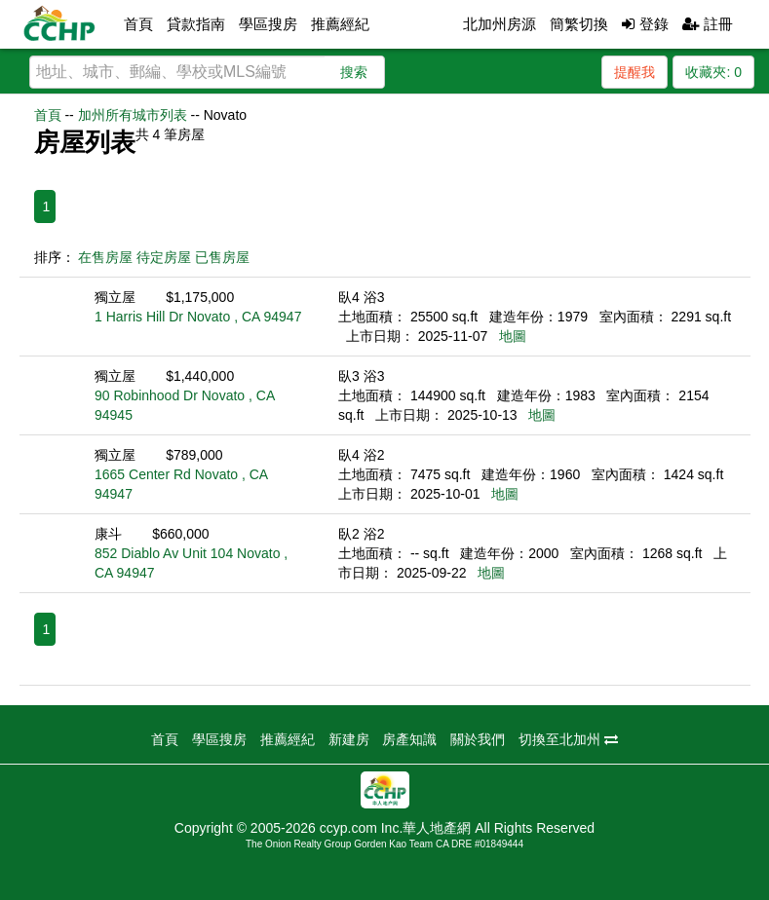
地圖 (512, 336)
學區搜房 (268, 24)
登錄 (645, 24)
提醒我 (634, 72)
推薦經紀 (340, 24)
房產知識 (409, 739)
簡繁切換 (579, 24)
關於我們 (477, 739)
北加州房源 (499, 24)
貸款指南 (196, 24)
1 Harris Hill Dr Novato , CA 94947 (198, 316)
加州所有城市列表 (132, 115)
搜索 (353, 72)
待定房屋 (163, 257)
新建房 (348, 739)
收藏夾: (713, 72)
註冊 (707, 24)
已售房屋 (222, 257)
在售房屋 (105, 257)
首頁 (138, 24)
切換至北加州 (568, 739)
